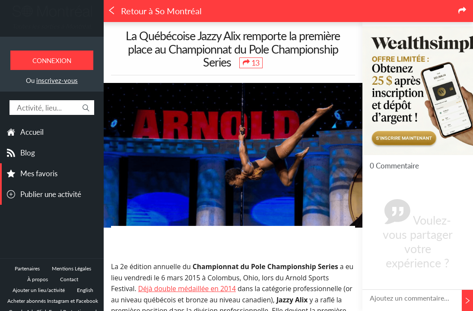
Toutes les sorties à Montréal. (52, 26)
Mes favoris (38, 173)
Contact (69, 279)
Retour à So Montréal (155, 11)
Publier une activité (50, 194)
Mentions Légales (71, 268)
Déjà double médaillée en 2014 (187, 288)
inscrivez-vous (57, 80)
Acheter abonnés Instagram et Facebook (52, 301)
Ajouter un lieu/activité (39, 290)
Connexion (51, 60)
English (85, 290)
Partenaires (27, 268)
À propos (37, 279)
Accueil (32, 131)
